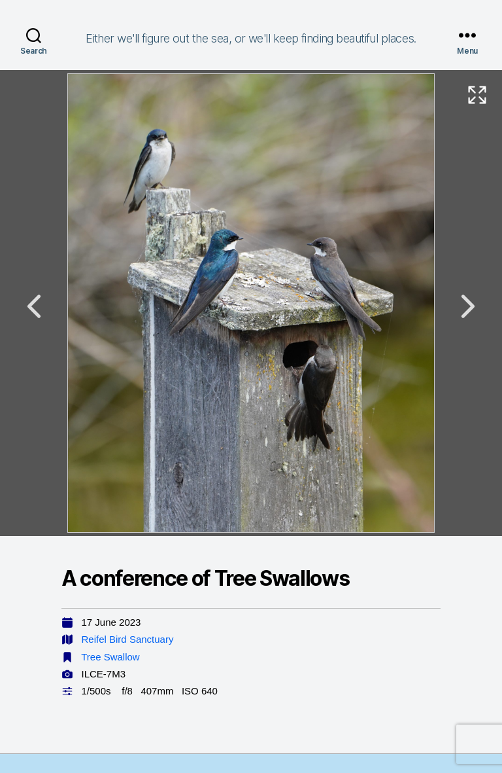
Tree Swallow (110, 656)
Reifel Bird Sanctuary (128, 639)
